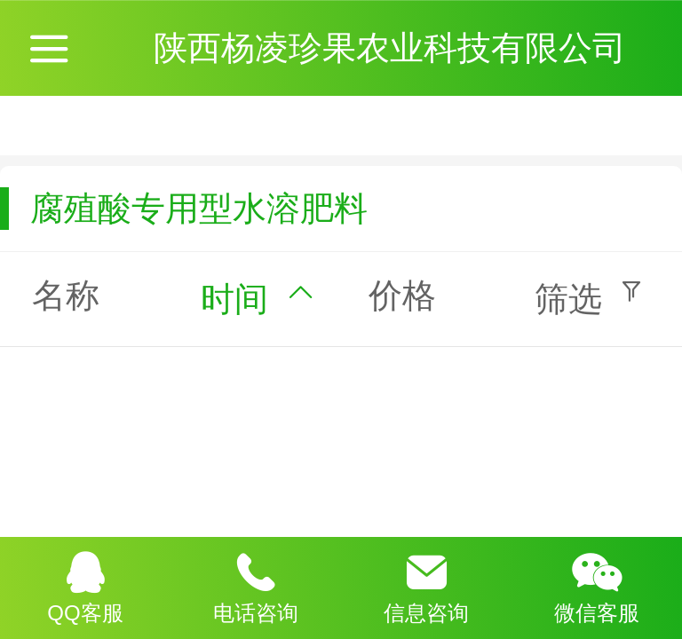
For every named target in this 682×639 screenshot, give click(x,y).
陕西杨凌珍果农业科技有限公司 (395, 47)
